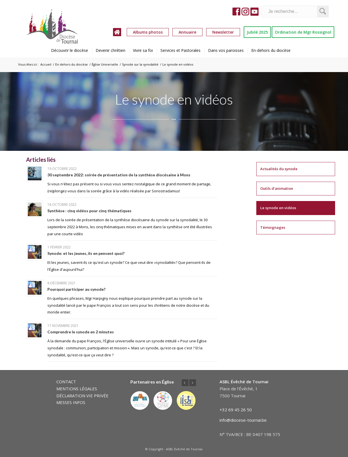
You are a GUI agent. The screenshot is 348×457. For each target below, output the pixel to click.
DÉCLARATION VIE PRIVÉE (82, 395)
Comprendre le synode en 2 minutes (80, 331)
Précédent (185, 382)
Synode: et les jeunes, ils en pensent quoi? (86, 253)
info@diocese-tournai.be (243, 420)
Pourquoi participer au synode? (76, 289)
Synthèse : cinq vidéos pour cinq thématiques (89, 210)
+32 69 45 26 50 (236, 409)
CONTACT (66, 381)
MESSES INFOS (70, 402)
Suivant (192, 382)
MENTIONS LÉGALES (76, 388)
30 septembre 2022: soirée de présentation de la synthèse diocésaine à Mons (118, 174)
